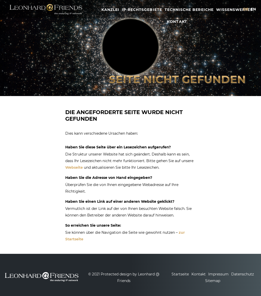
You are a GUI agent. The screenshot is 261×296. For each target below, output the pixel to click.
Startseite (180, 274)
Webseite (74, 167)
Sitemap (212, 280)
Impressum (218, 274)
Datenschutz (242, 274)
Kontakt (198, 274)
